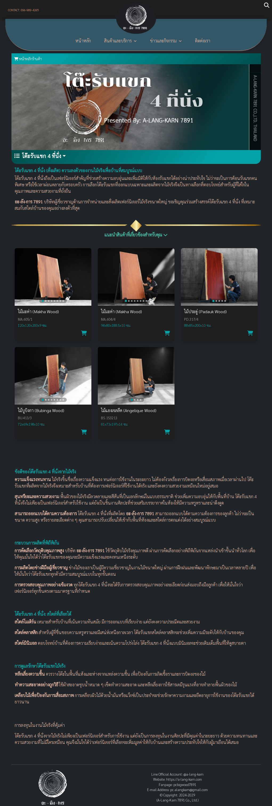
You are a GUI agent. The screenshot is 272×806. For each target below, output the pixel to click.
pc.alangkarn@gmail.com (189, 789)
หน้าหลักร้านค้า (28, 58)
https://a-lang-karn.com (184, 779)
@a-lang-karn (194, 774)
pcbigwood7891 (184, 784)
